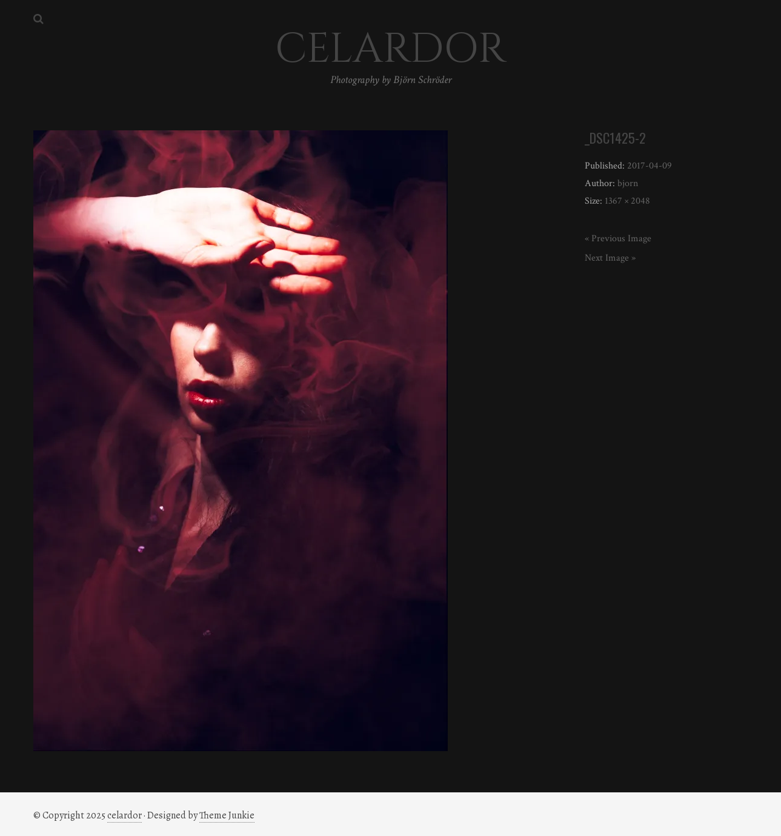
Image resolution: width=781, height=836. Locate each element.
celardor (124, 815)
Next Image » (610, 258)
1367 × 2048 (627, 201)
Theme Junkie (226, 815)
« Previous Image (618, 238)
